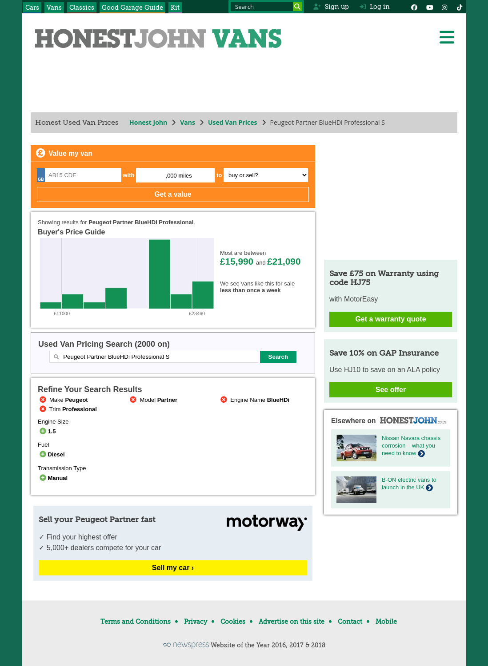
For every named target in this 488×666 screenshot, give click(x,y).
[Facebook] (414, 6)
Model (153, 399)
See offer (391, 389)
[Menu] (446, 37)
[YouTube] (429, 6)
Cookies (232, 621)
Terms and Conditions (135, 621)
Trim (67, 409)
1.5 (47, 431)
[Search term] (266, 6)
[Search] (297, 6)
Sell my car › (173, 567)
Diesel (51, 454)
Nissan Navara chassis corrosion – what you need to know (411, 445)
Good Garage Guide (132, 7)
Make (63, 399)
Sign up (331, 6)
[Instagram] (444, 6)
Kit (175, 7)
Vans (54, 7)
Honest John (148, 122)
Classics (81, 7)
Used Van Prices (232, 122)
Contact (350, 621)
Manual (53, 478)
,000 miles (179, 175)
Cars (32, 7)
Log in (375, 6)
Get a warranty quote (390, 319)
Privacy (195, 621)
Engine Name (254, 399)
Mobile (386, 621)
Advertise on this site (291, 621)
